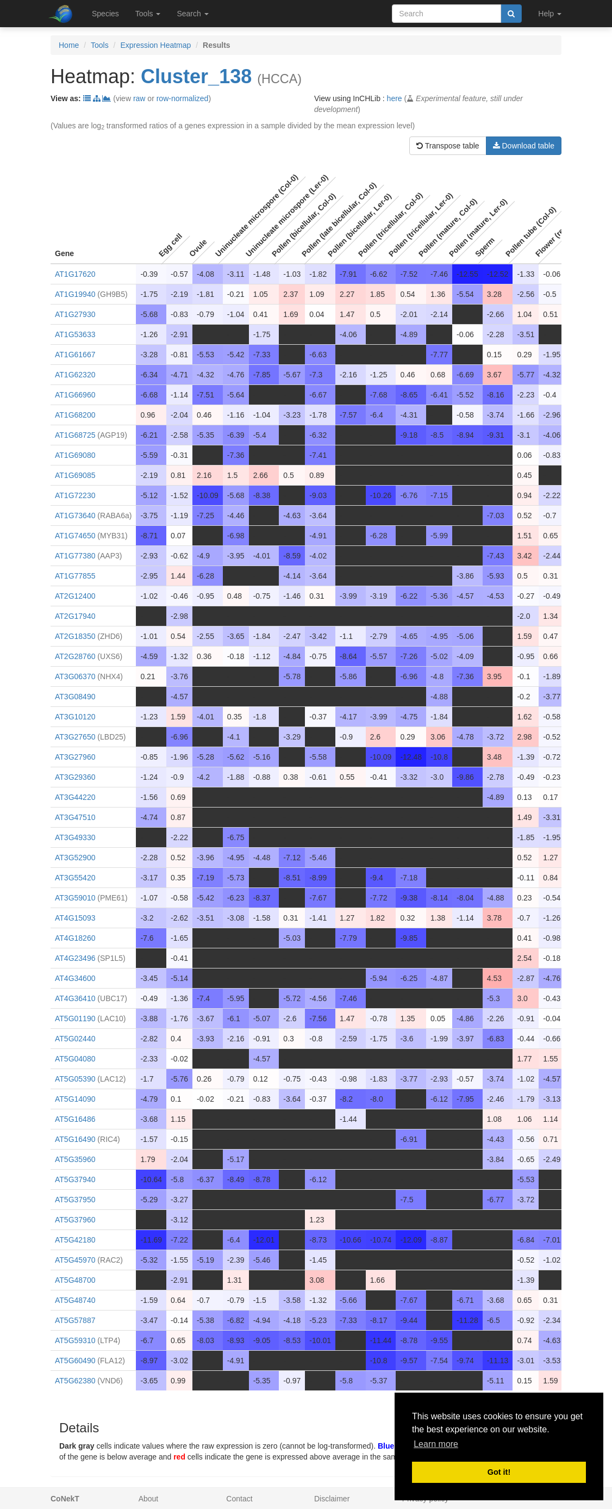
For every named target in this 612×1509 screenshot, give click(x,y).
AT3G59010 (75, 897)
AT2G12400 (75, 596)
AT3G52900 (75, 857)
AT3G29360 (75, 777)
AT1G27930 (75, 314)
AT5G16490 (75, 1139)
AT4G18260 (75, 938)
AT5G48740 (75, 1300)
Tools (100, 45)
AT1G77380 (75, 555)
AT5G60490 (75, 1360)
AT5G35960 (75, 1159)
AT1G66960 (75, 394)
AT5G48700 (75, 1280)
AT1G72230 (75, 495)
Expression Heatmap (155, 45)
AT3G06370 (75, 676)
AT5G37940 (75, 1179)
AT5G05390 (75, 1079)
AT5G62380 (75, 1380)
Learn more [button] (436, 1444)
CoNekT (65, 1498)
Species (105, 13)
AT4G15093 (75, 918)
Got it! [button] (499, 1472)
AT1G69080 (75, 455)
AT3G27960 (75, 757)
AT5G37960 (75, 1219)
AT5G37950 (75, 1199)
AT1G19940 (75, 294)
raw (139, 98)
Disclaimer (331, 1498)
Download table (523, 145)
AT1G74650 (75, 535)
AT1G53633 (75, 334)
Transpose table (447, 145)
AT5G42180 (75, 1239)
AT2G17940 (75, 616)
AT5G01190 (75, 1018)
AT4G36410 (75, 998)
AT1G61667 (75, 354)
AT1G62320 (75, 374)
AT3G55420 (75, 877)
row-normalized (183, 98)
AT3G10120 (75, 716)
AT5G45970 (75, 1260)
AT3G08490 (75, 696)
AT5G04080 (75, 1058)
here (394, 98)
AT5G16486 (75, 1119)
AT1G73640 (75, 515)
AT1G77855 (75, 576)
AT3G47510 (75, 817)
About (149, 1498)
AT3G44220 (75, 797)
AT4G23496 (75, 958)
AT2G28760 (75, 656)
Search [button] (192, 13)
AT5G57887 (75, 1320)
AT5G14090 (75, 1099)
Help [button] (549, 13)
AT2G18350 (75, 636)
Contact (239, 1498)
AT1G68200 (75, 415)
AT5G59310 (75, 1340)
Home (69, 45)
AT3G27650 (75, 736)
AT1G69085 (75, 475)
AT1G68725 (75, 435)
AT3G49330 (75, 837)
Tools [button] (148, 13)
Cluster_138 (196, 76)
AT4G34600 (75, 978)
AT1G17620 (75, 274)
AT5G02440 (75, 1038)
